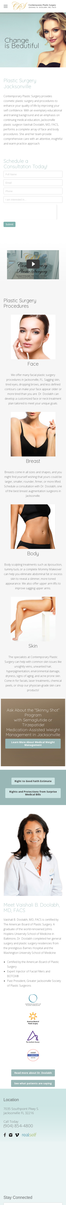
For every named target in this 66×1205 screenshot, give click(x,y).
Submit (9, 224)
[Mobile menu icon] (6, 6)
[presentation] (30, 211)
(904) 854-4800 (18, 1126)
